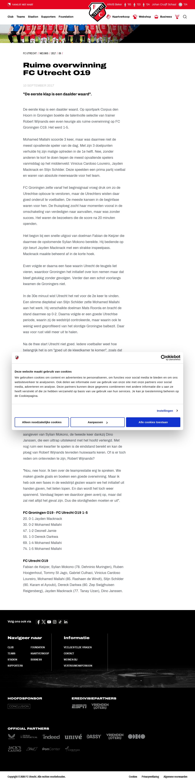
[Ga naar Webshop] (142, 16)
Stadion (12, 659)
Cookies (133, 776)
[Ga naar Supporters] (48, 16)
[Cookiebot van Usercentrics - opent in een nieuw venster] (163, 358)
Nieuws (44, 53)
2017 (53, 53)
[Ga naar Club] (11, 16)
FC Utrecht (30, 53)
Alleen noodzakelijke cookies (42, 422)
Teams (11, 653)
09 (60, 53)
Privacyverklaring (150, 776)
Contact (69, 653)
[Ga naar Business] (163, 16)
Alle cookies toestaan (153, 422)
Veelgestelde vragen (78, 647)
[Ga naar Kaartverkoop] (118, 16)
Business (36, 659)
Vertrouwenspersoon (78, 665)
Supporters (15, 665)
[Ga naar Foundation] (66, 16)
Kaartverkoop (40, 653)
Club (11, 647)
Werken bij (70, 659)
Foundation (38, 647)
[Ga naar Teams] (21, 16)
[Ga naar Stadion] (33, 16)
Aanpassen (98, 422)
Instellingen (165, 410)
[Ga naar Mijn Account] (177, 16)
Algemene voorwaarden (175, 776)
